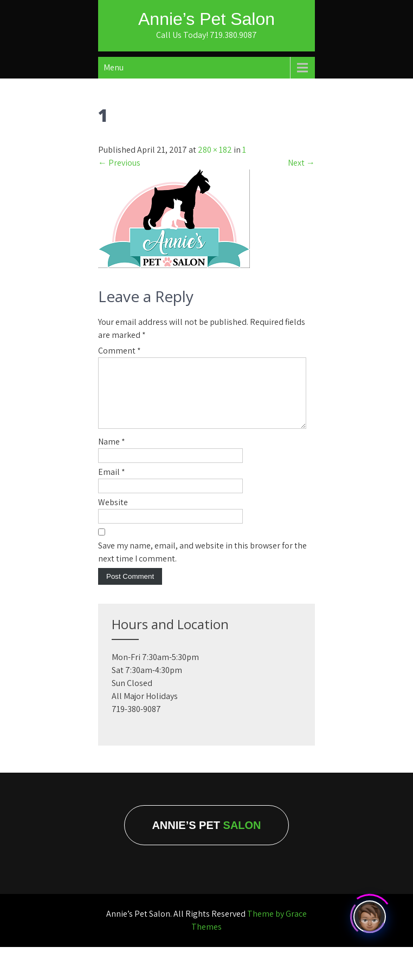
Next (301, 162)
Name (111, 454)
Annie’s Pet (206, 838)
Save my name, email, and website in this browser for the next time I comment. (202, 565)
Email (111, 485)
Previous (119, 162)
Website (113, 515)
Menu (114, 67)
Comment (119, 350)
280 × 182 (215, 149)
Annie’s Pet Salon (206, 19)
